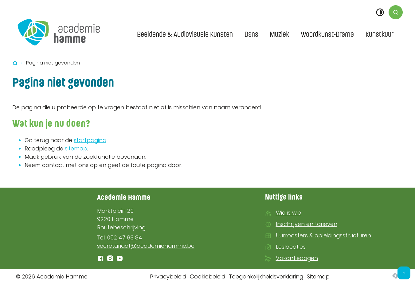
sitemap (76, 148)
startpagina (90, 140)
